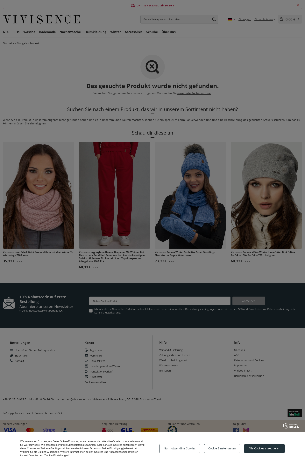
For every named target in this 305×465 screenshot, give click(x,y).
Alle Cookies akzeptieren (264, 448)
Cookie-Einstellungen (222, 448)
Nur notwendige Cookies (180, 448)
